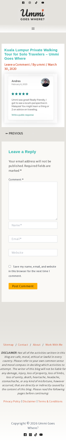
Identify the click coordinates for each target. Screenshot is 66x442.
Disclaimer (29, 401)
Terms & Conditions (50, 401)
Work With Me (54, 344)
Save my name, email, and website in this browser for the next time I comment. (32, 271)
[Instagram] (29, 2)
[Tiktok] (36, 2)
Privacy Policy (12, 401)
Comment (16, 179)
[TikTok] (35, 434)
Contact (23, 344)
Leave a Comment (17, 64)
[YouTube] (42, 2)
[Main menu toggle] (33, 28)
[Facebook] (23, 2)
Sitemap (8, 344)
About (37, 344)
